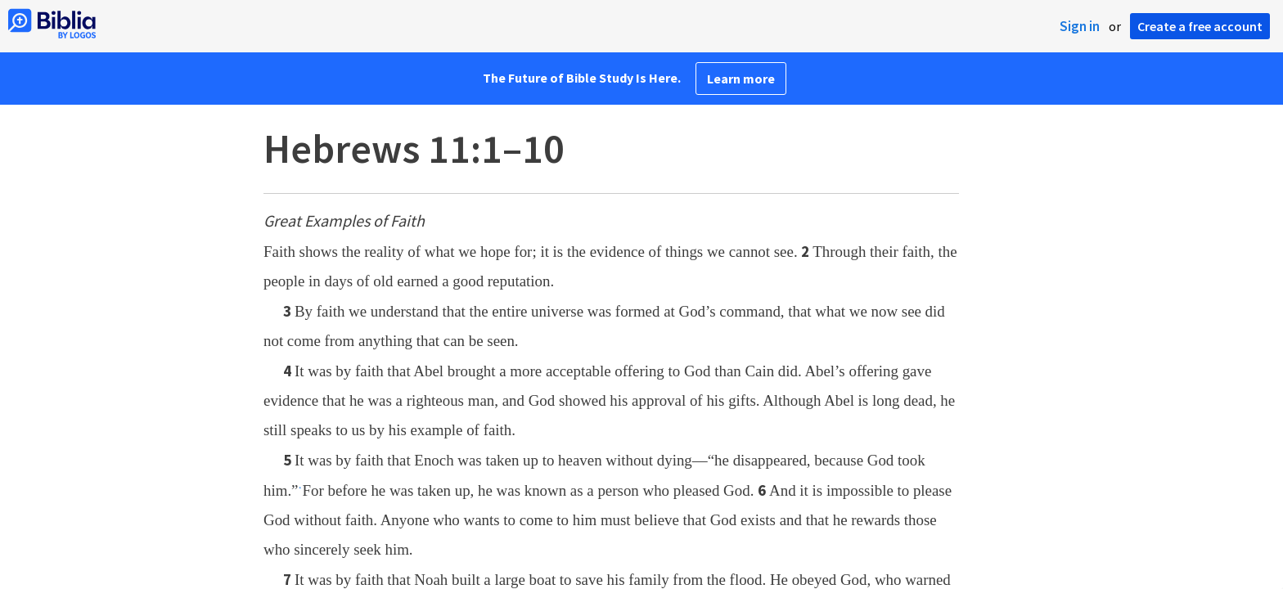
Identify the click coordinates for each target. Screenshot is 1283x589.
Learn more (741, 78)
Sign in (1080, 26)
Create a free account (1200, 26)
